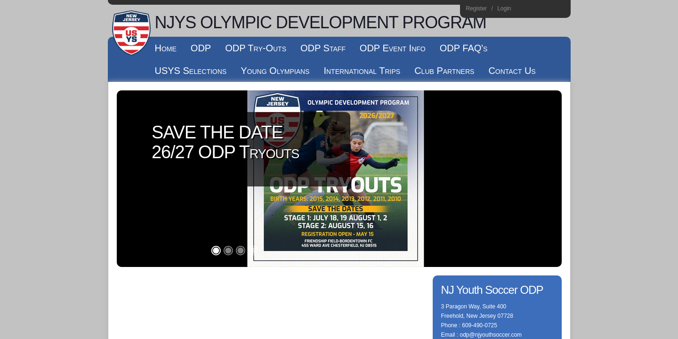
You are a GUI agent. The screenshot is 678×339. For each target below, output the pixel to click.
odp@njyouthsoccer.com (491, 158)
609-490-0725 (479, 148)
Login (504, 8)
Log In (194, 201)
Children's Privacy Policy (147, 201)
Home (560, 10)
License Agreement (380, 192)
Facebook (535, 10)
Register (476, 8)
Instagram (522, 10)
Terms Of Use (333, 192)
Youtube (547, 10)
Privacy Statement (287, 192)
